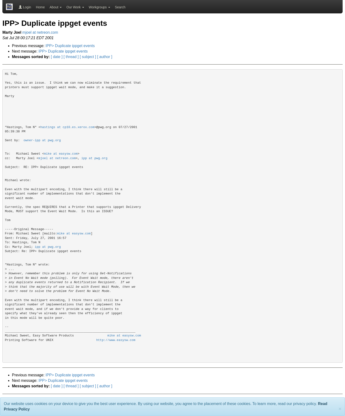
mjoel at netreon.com (40, 32)
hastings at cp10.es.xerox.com (67, 127)
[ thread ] (71, 57)
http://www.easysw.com (115, 340)
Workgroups (99, 7)
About (56, 7)
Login (25, 7)
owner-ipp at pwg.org (42, 140)
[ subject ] (88, 57)
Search (120, 7)
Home (40, 7)
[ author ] (104, 57)
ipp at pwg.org (94, 158)
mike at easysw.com (60, 154)
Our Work (75, 7)
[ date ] (57, 57)
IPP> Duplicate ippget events (70, 46)
